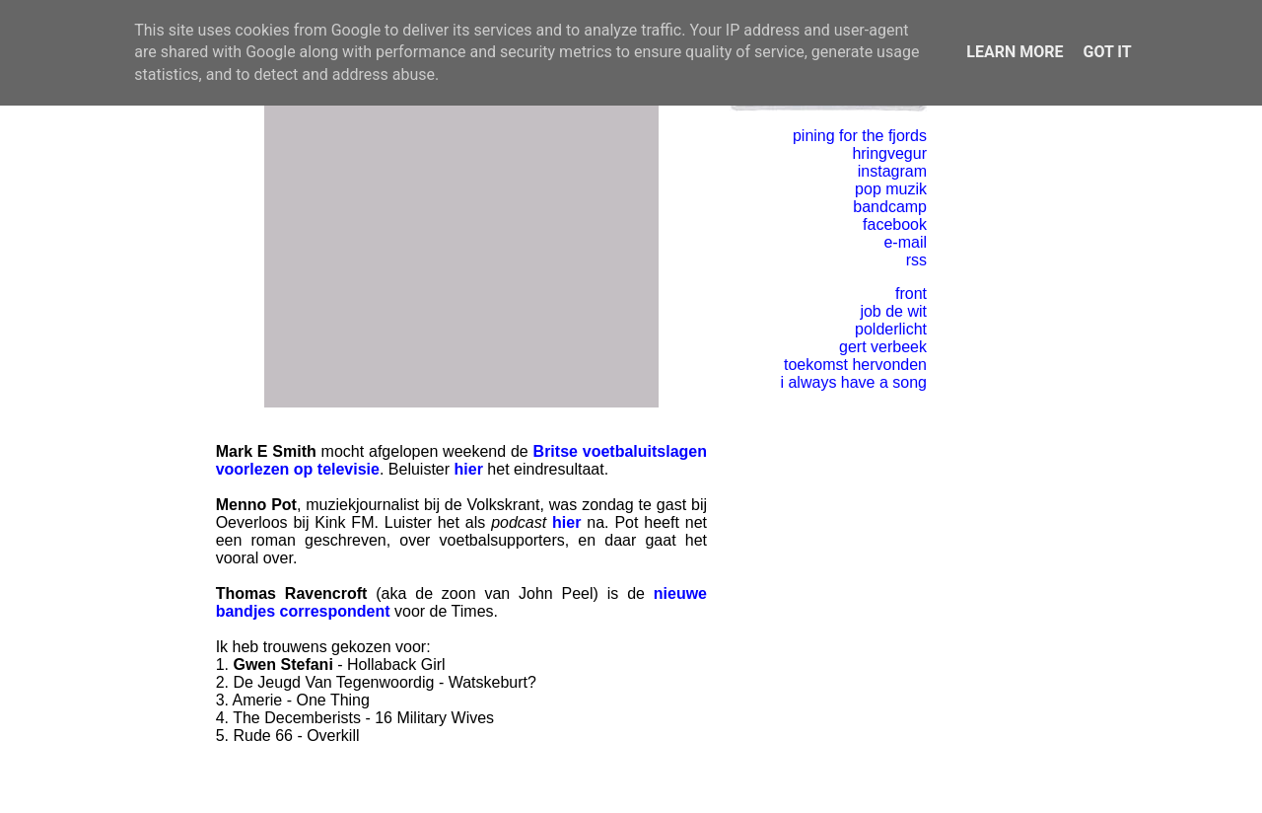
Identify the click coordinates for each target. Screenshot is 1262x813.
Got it (1107, 51)
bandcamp (890, 206)
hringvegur (889, 153)
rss (916, 260)
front (911, 293)
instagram (892, 171)
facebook (895, 224)
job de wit (893, 311)
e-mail (905, 242)
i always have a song (853, 382)
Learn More (1014, 51)
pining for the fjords (860, 135)
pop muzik (891, 189)
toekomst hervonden (855, 364)
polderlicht (891, 329)
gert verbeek (883, 346)
